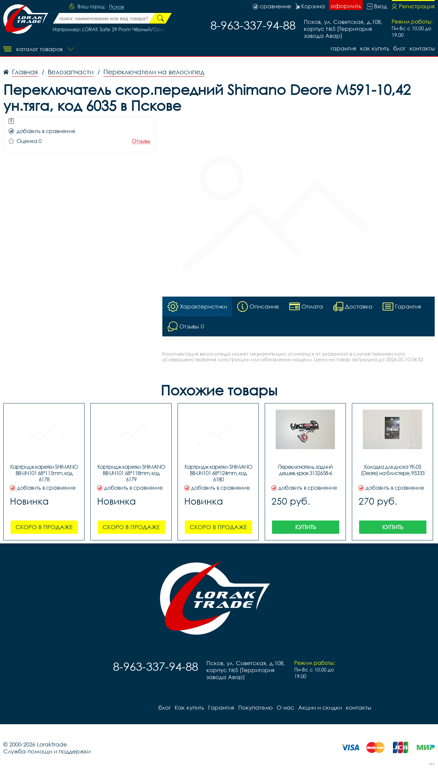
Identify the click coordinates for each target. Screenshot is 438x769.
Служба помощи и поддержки (46, 751)
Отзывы (141, 141)
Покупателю (255, 707)
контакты (422, 48)
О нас (285, 707)
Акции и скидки (320, 707)
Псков (116, 7)
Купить (305, 527)
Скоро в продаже (44, 527)
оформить (346, 5)
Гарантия (343, 48)
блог (399, 48)
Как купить (374, 48)
